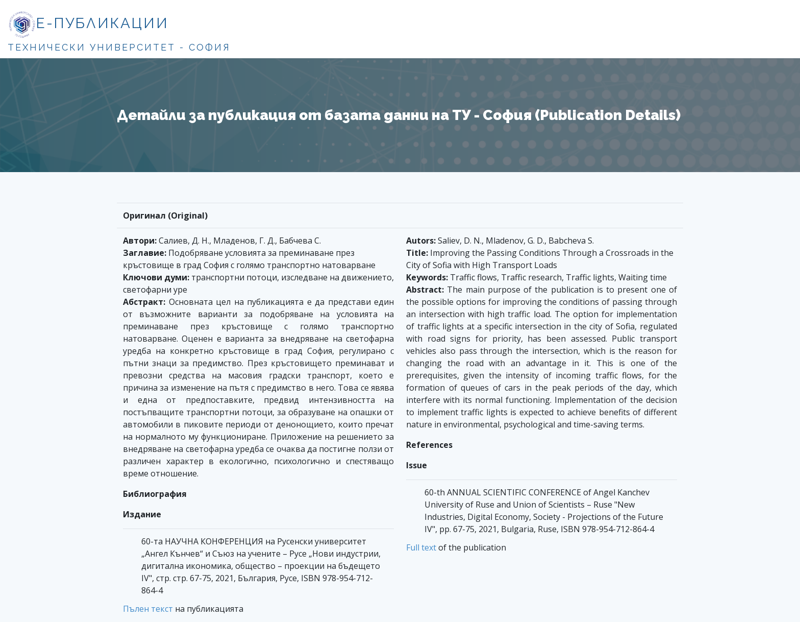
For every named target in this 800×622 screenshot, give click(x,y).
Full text (421, 547)
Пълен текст (148, 608)
